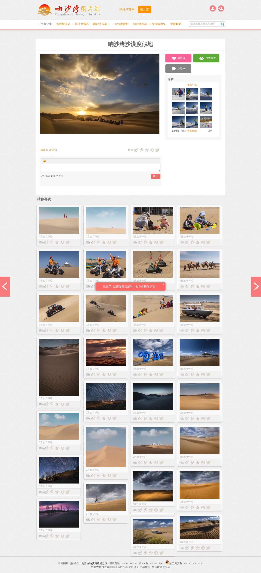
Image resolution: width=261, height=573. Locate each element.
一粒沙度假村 (120, 24)
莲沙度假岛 (63, 24)
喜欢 (43, 150)
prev (5, 287)
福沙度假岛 (82, 24)
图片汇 (144, 9)
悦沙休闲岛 (159, 24)
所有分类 (46, 24)
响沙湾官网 (127, 9)
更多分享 (192, 85)
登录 (213, 8)
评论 (51, 150)
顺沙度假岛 (100, 24)
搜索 (222, 24)
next (256, 287)
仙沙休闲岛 (140, 24)
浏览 (208, 58)
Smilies (44, 161)
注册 (221, 8)
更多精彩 (175, 24)
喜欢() (178, 58)
